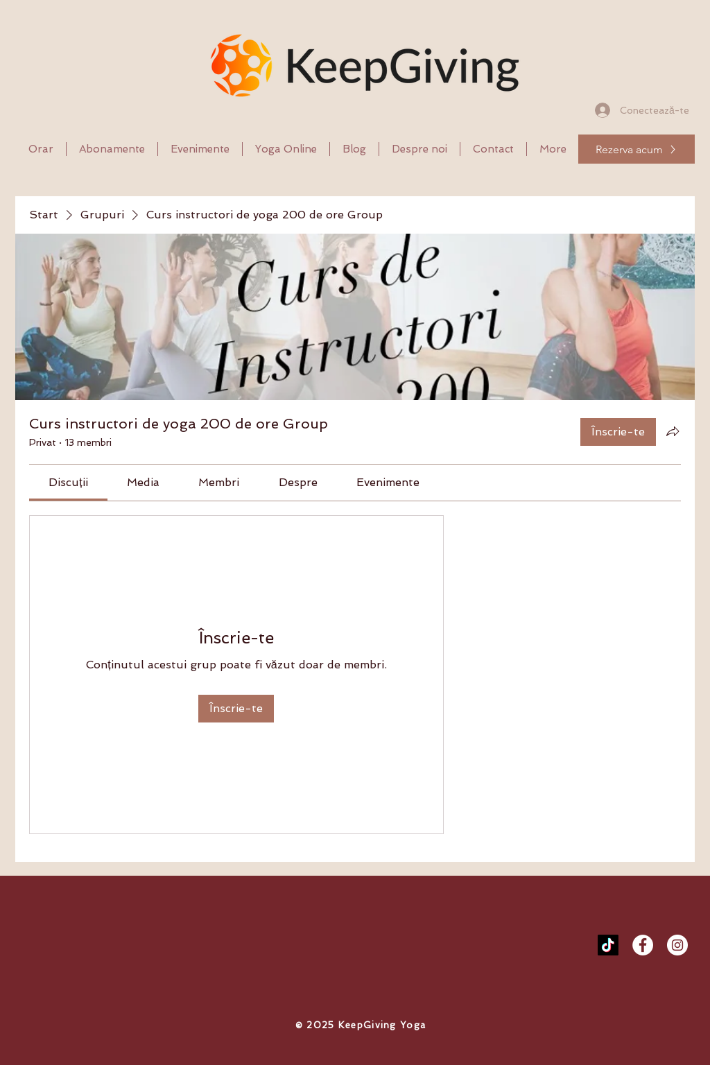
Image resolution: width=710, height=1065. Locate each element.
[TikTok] (608, 945)
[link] (68, 482)
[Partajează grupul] (672, 431)
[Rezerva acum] (636, 149)
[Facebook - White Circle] (642, 945)
